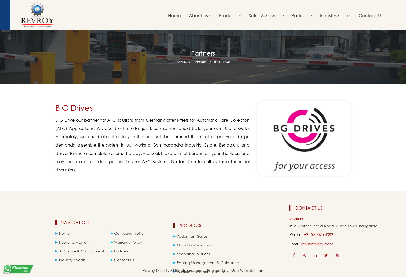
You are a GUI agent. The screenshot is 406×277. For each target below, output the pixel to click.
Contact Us (371, 15)
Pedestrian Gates (190, 245)
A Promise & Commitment (79, 258)
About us (200, 15)
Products (230, 15)
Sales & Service (266, 15)
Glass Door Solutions (192, 254)
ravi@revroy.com (334, 243)
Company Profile (127, 241)
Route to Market (71, 249)
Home (174, 15)
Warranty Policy (126, 249)
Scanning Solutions (191, 263)
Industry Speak (335, 15)
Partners (302, 15)
